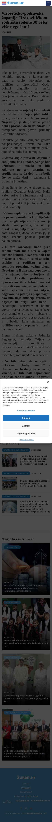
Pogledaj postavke (26, 433)
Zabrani (26, 425)
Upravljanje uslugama (26, 410)
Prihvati (26, 418)
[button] (47, 382)
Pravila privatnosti (27, 440)
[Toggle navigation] (48, 3)
